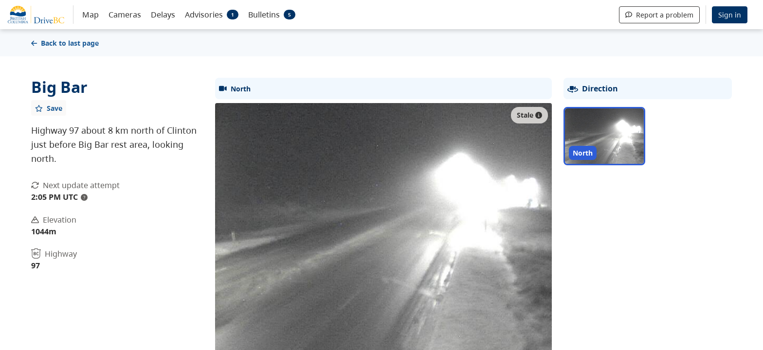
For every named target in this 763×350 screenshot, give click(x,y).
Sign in (729, 14)
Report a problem (659, 14)
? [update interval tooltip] (84, 197)
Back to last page (65, 43)
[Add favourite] (48, 108)
